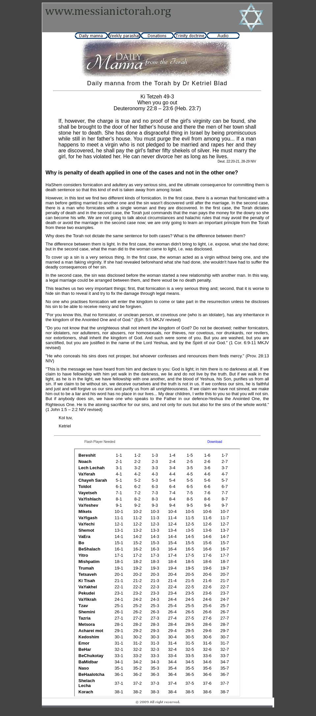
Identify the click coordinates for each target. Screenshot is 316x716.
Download (215, 442)
